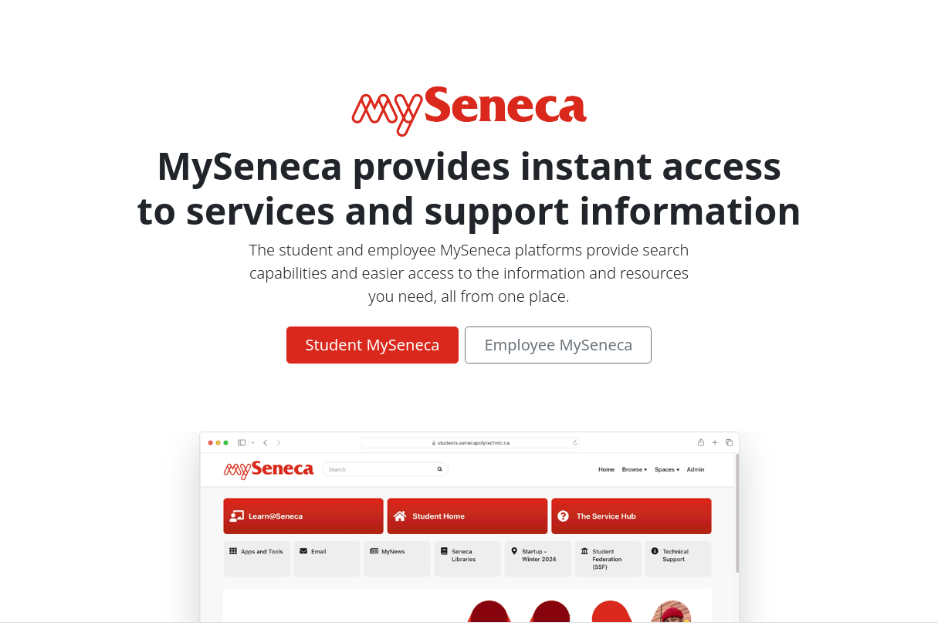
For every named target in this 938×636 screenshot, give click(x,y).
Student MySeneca (373, 344)
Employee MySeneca (558, 344)
